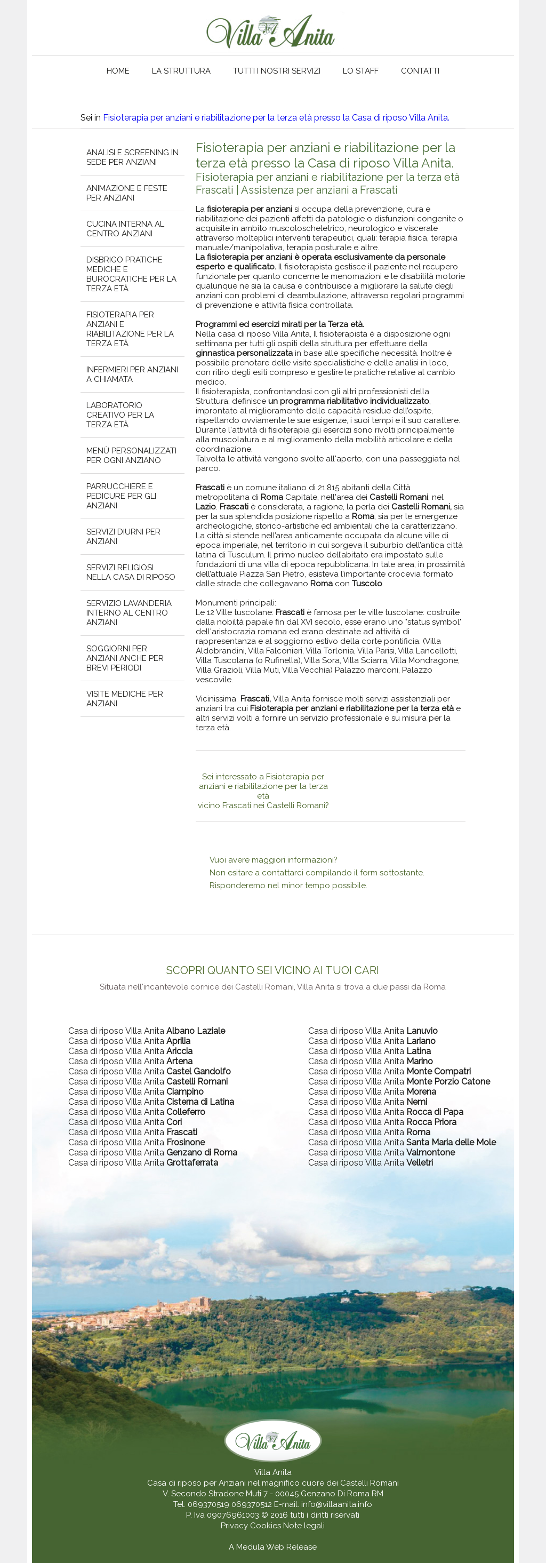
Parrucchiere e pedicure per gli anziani (121, 496)
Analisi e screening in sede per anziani (132, 157)
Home (118, 71)
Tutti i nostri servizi (276, 71)
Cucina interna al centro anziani (125, 228)
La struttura (181, 71)
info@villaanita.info (336, 1504)
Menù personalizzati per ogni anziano (131, 455)
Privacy (235, 1525)
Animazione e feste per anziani (126, 193)
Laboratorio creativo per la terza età (120, 415)
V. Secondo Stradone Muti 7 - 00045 (231, 1493)
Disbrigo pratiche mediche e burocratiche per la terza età (131, 274)
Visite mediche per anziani (124, 698)
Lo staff (361, 71)
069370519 (208, 1504)
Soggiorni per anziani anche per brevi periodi (125, 658)
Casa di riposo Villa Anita (146, 1031)
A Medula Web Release (273, 1547)
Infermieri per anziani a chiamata (132, 374)
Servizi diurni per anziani (123, 536)
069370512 (251, 1504)
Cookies (266, 1525)
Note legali (304, 1525)
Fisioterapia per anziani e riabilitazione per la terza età (130, 329)
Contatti (420, 71)
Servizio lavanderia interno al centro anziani (129, 613)
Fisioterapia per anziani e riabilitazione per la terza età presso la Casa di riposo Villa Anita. (276, 118)
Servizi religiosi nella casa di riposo (130, 572)
